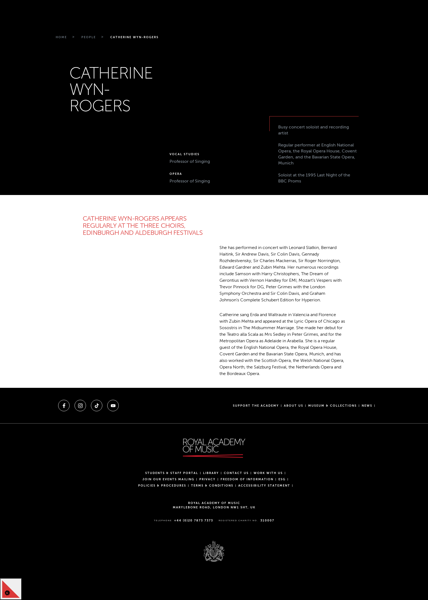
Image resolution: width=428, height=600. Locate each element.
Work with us (268, 473)
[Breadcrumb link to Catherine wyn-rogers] (134, 37)
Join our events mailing (168, 479)
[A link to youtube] (113, 405)
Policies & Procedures (162, 485)
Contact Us (236, 473)
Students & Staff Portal (171, 473)
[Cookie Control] (11, 589)
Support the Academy (256, 405)
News (367, 405)
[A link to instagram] (80, 405)
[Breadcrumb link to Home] (60, 37)
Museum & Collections (332, 405)
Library (211, 473)
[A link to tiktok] (96, 405)
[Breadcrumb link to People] (88, 37)
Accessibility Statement (264, 485)
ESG (282, 479)
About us (293, 405)
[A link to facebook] (64, 405)
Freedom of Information (247, 479)
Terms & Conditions (212, 485)
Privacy (207, 479)
